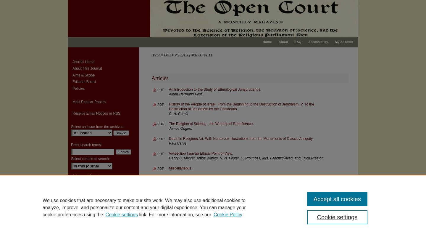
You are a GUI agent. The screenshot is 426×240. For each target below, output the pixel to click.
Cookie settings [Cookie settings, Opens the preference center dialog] (337, 217)
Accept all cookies (337, 199)
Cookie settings (122, 214)
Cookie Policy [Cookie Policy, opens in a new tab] (228, 214)
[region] (213, 207)
